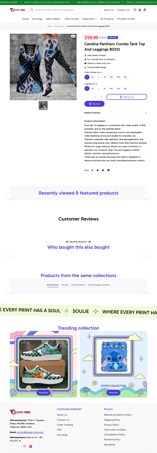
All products (59, 26)
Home (49, 26)
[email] (30, 432)
